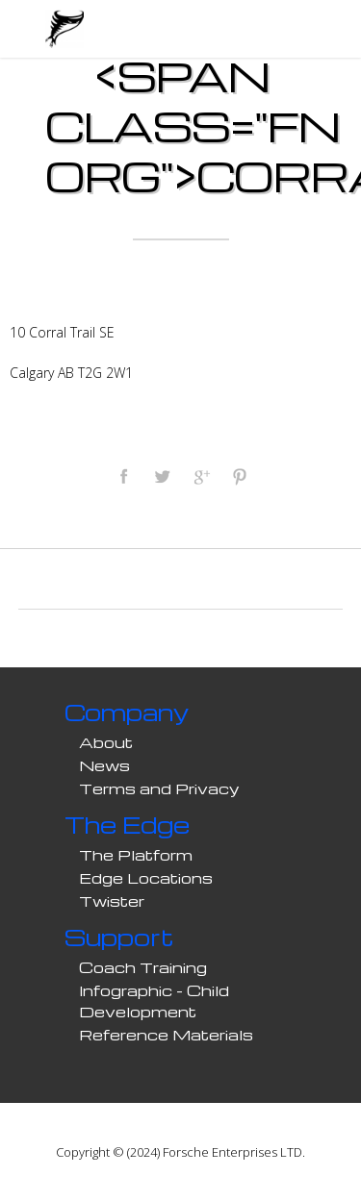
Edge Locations (146, 878)
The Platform (136, 854)
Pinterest (238, 476)
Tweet (161, 476)
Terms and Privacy (159, 788)
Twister (111, 901)
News (104, 765)
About (106, 742)
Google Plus (200, 476)
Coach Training (143, 967)
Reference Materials (166, 1034)
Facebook (123, 476)
